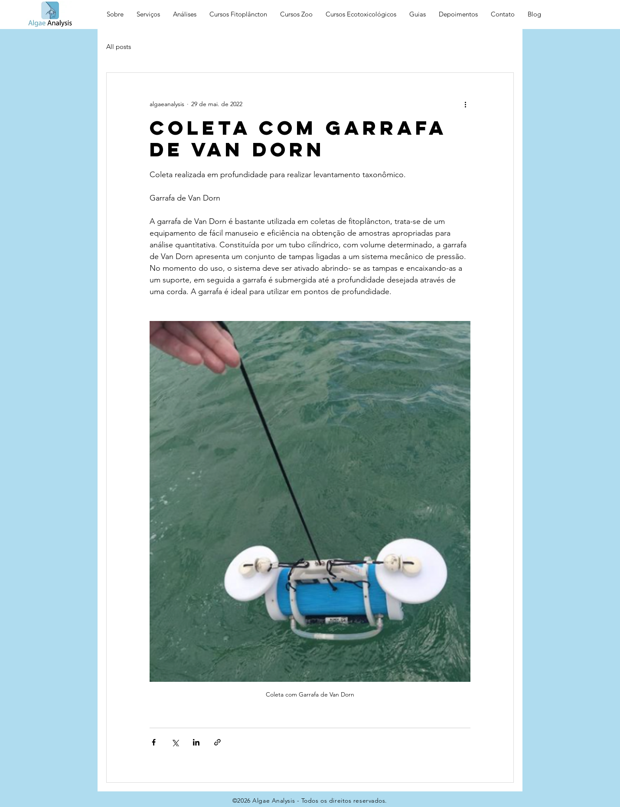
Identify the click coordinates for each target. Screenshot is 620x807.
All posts (118, 46)
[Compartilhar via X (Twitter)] (175, 742)
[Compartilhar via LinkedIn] (196, 742)
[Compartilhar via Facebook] (154, 742)
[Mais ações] (465, 104)
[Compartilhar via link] (217, 742)
